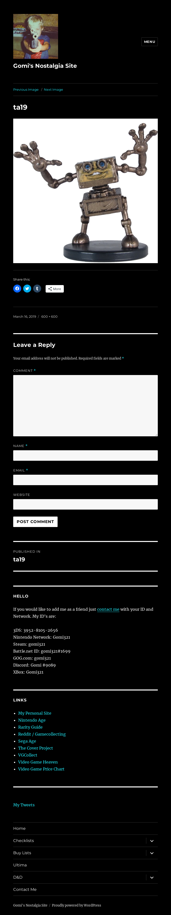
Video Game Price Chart (41, 768)
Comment (24, 371)
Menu (149, 42)
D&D (17, 877)
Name (20, 446)
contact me (108, 609)
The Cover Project (35, 748)
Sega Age (27, 741)
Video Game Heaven (38, 762)
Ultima (20, 865)
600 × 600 (49, 316)
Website (21, 495)
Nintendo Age (32, 720)
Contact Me (25, 889)
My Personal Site (34, 713)
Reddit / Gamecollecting (42, 734)
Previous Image (26, 89)
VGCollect (27, 755)
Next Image (53, 89)
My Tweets (24, 804)
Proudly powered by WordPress (76, 905)
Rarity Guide (30, 727)
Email (20, 470)
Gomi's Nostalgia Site (45, 65)
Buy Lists (22, 852)
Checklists (23, 840)
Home (19, 828)
